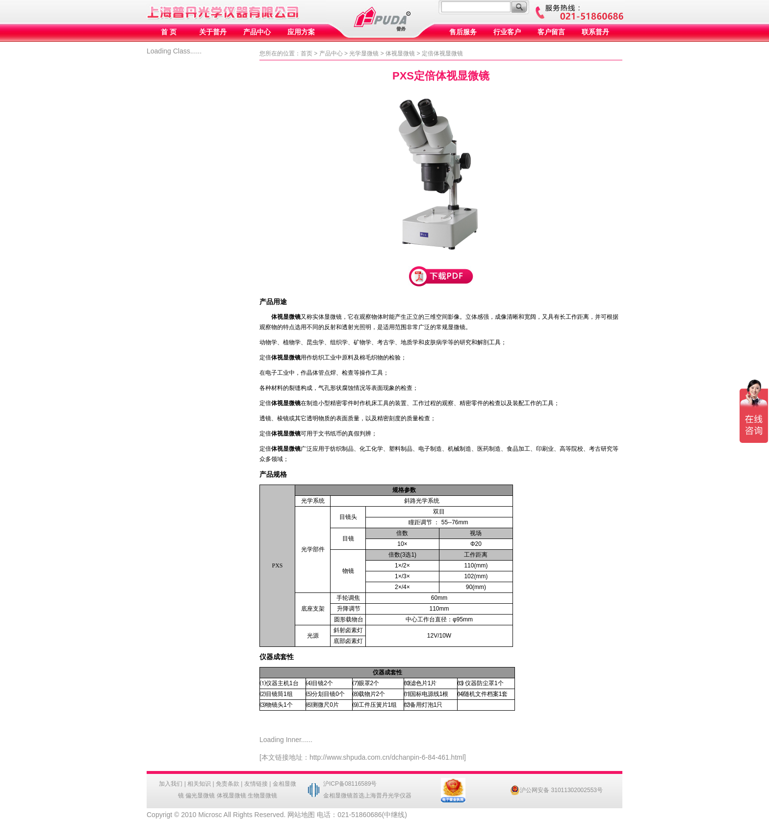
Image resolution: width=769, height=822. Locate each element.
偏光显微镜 (200, 795)
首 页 (169, 32)
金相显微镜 (338, 795)
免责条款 (227, 783)
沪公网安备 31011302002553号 (556, 790)
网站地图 (301, 815)
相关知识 (199, 783)
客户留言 (551, 32)
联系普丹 (595, 32)
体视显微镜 (400, 53)
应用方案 (301, 32)
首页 (306, 53)
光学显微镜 (364, 53)
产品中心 (257, 32)
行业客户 (507, 32)
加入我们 (170, 783)
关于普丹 (213, 32)
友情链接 (256, 783)
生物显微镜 (262, 795)
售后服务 (463, 32)
